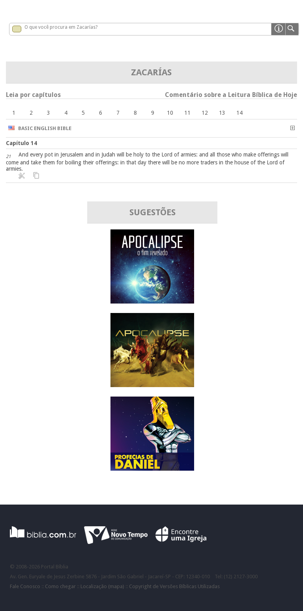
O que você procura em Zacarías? (60, 27)
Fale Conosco (25, 586)
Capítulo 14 (21, 143)
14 (239, 113)
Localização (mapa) (102, 586)
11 (187, 113)
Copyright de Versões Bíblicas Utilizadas (174, 586)
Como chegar (60, 586)
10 (170, 113)
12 (205, 113)
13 (222, 113)
